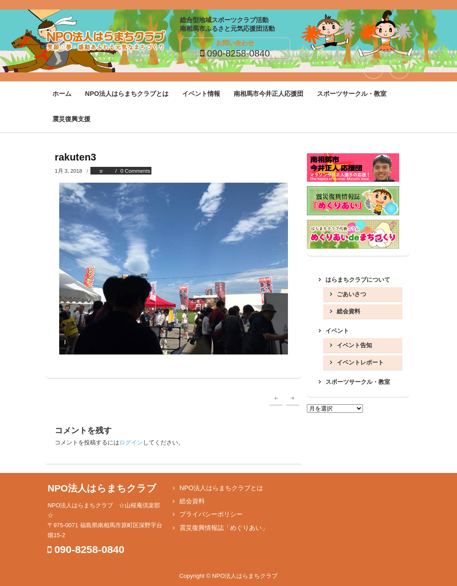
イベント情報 (201, 93)
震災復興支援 (71, 119)
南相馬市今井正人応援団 (268, 93)
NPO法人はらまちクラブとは (127, 93)
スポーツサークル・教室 (351, 93)
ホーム (61, 93)
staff (104, 171)
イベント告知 (354, 345)
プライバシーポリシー (211, 514)
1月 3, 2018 (68, 171)
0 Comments (135, 171)
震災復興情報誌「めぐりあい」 (223, 527)
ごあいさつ (351, 294)
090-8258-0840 (238, 53)
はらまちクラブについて (357, 279)
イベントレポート (360, 362)
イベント (337, 330)
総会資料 (348, 311)
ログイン (131, 442)
